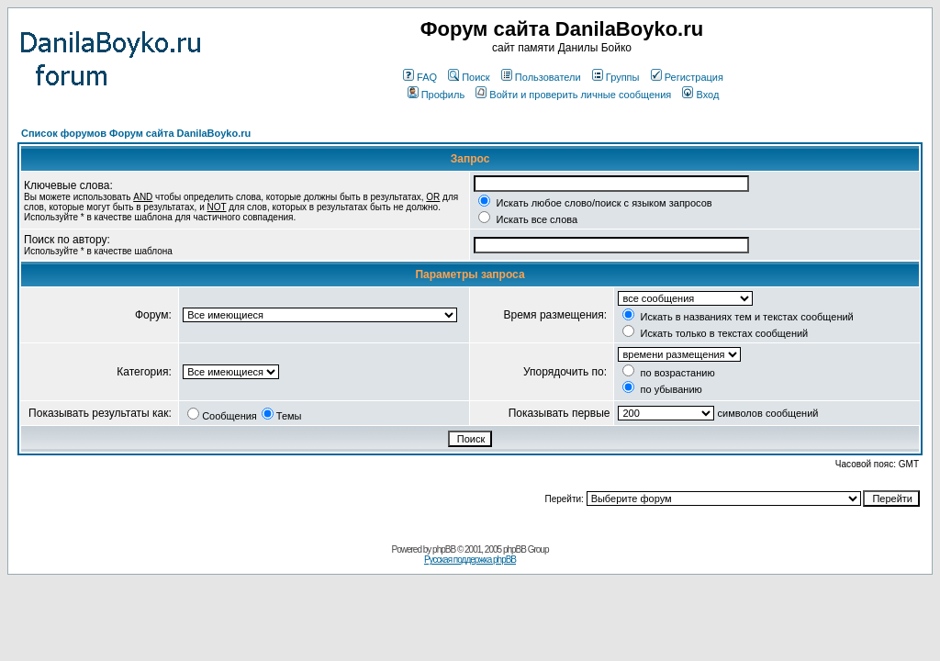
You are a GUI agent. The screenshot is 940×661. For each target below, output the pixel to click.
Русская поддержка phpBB (470, 560)
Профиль (436, 94)
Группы (616, 77)
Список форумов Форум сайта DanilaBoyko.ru (136, 133)
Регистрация (687, 77)
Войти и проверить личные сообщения (573, 94)
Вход (700, 94)
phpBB (443, 549)
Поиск (468, 77)
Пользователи (541, 77)
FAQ (420, 77)
